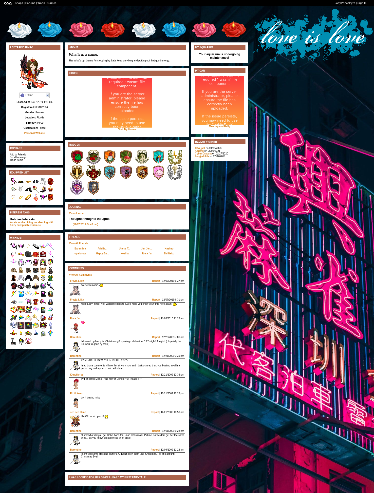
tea (35, 222)
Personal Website (34, 133)
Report (156, 281)
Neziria (125, 253)
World (41, 2)
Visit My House (127, 129)
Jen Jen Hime (78, 412)
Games (51, 2)
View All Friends (78, 243)
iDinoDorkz (76, 374)
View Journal (76, 213)
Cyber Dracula (203, 153)
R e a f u (147, 253)
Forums (30, 2)
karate (13, 222)
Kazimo (169, 248)
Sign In (362, 2)
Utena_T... (125, 248)
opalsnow (80, 253)
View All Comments (80, 274)
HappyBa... (102, 253)
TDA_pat (200, 148)
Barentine (80, 248)
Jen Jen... (146, 248)
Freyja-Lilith (77, 281)
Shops (19, 2)
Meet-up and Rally (219, 126)
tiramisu (36, 225)
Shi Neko (169, 253)
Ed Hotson (76, 393)
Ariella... (102, 248)
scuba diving (25, 222)
